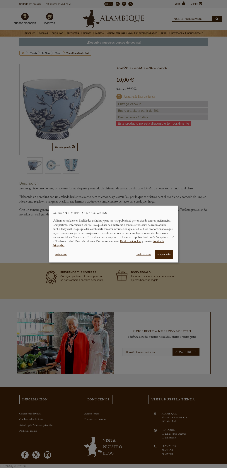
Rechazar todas (143, 254)
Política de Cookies (130, 241)
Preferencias (61, 254)
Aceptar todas (164, 254)
